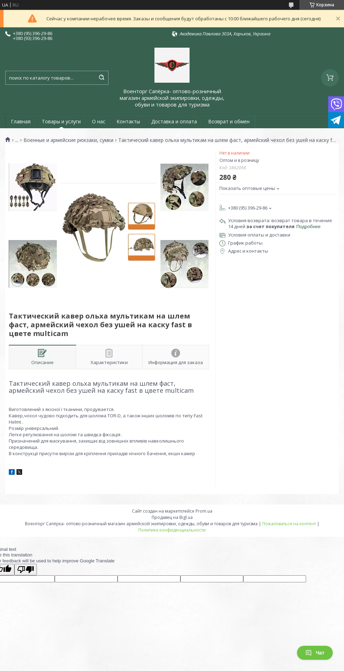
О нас (98, 121)
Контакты (128, 121)
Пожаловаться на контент (289, 524)
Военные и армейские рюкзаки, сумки (68, 140)
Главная (21, 121)
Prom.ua (204, 511)
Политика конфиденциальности (172, 530)
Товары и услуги (61, 121)
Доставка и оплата (174, 121)
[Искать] (101, 78)
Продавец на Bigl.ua (172, 517)
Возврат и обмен (229, 121)
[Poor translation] (25, 569)
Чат (314, 653)
